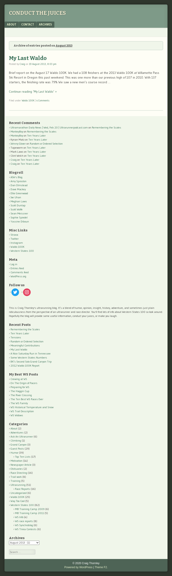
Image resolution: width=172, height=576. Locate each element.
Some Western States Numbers (29, 357)
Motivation (16, 460)
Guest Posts (17, 448)
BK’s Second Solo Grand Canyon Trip (31, 361)
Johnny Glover (18, 143)
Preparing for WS (20, 387)
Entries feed (17, 268)
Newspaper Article (21, 464)
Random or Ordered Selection (46, 143)
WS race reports (24, 521)
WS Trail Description (22, 411)
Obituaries (17, 468)
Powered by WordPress (78, 567)
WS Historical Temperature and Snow (32, 407)
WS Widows (17, 415)
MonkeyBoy (17, 131)
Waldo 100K (28, 100)
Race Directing (19, 472)
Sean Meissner (19, 213)
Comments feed (20, 272)
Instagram (17, 242)
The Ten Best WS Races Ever (27, 399)
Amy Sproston (18, 181)
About (11, 24)
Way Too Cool (18, 501)
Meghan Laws (19, 201)
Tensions (16, 337)
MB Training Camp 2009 (30, 509)
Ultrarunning (18, 484)
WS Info (19, 517)
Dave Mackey (18, 189)
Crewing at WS (19, 379)
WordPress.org (18, 276)
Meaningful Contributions (25, 345)
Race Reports (22, 489)
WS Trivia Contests (26, 529)
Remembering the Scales (106, 127)
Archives (45, 24)
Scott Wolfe (17, 209)
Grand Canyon (19, 444)
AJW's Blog (16, 177)
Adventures (17, 432)
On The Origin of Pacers (24, 383)
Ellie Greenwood (19, 193)
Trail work (16, 476)
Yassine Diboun (20, 221)
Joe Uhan (16, 197)
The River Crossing (21, 395)
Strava (14, 234)
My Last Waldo (28, 58)
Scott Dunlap (18, 205)
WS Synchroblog (24, 525)
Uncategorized (19, 493)
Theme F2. (101, 567)
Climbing (16, 440)
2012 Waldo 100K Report (25, 365)
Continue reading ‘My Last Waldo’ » (33, 92)
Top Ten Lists (22, 456)
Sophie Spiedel (19, 217)
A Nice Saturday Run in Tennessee (31, 353)
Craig (22, 64)
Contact (27, 24)
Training (15, 480)
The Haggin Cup (20, 391)
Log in (14, 264)
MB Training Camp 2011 (29, 513)
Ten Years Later (36, 135)
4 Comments (42, 100)
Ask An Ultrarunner (22, 436)
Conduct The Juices (37, 13)
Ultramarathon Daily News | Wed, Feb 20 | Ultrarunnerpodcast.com (49, 127)
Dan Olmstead (19, 185)
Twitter (15, 238)
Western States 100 (22, 250)
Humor (14, 452)
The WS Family (19, 403)
